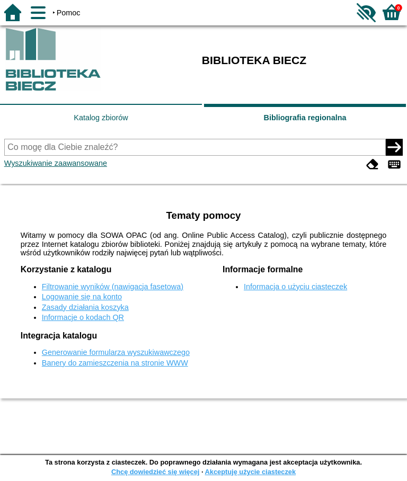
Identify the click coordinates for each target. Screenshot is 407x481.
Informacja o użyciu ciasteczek (295, 286)
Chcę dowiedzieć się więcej (155, 472)
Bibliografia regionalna (305, 117)
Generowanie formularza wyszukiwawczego (116, 352)
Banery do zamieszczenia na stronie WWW (115, 363)
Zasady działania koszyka (85, 307)
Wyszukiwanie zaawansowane (55, 163)
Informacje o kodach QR (83, 317)
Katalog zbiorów (101, 117)
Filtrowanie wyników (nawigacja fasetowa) (112, 286)
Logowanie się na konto (82, 296)
